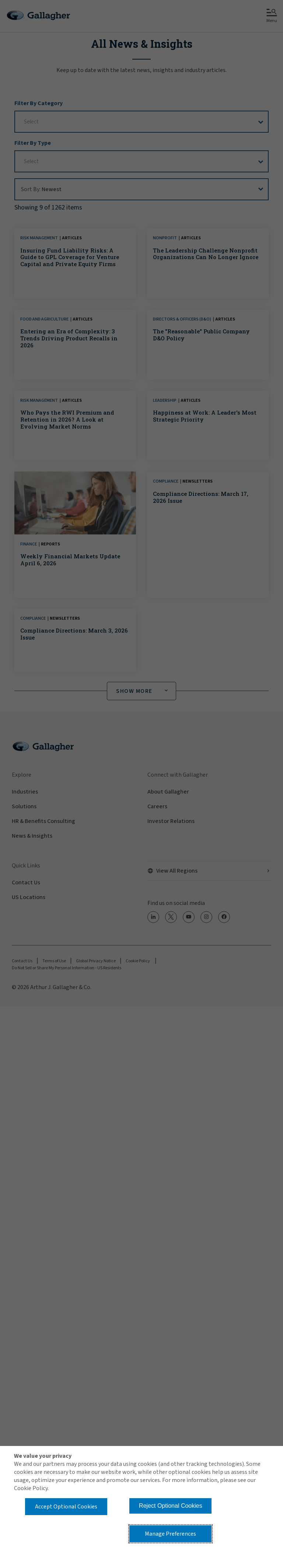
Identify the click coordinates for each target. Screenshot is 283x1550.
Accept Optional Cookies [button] (66, 1507)
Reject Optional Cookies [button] (170, 1506)
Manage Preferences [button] (170, 1534)
